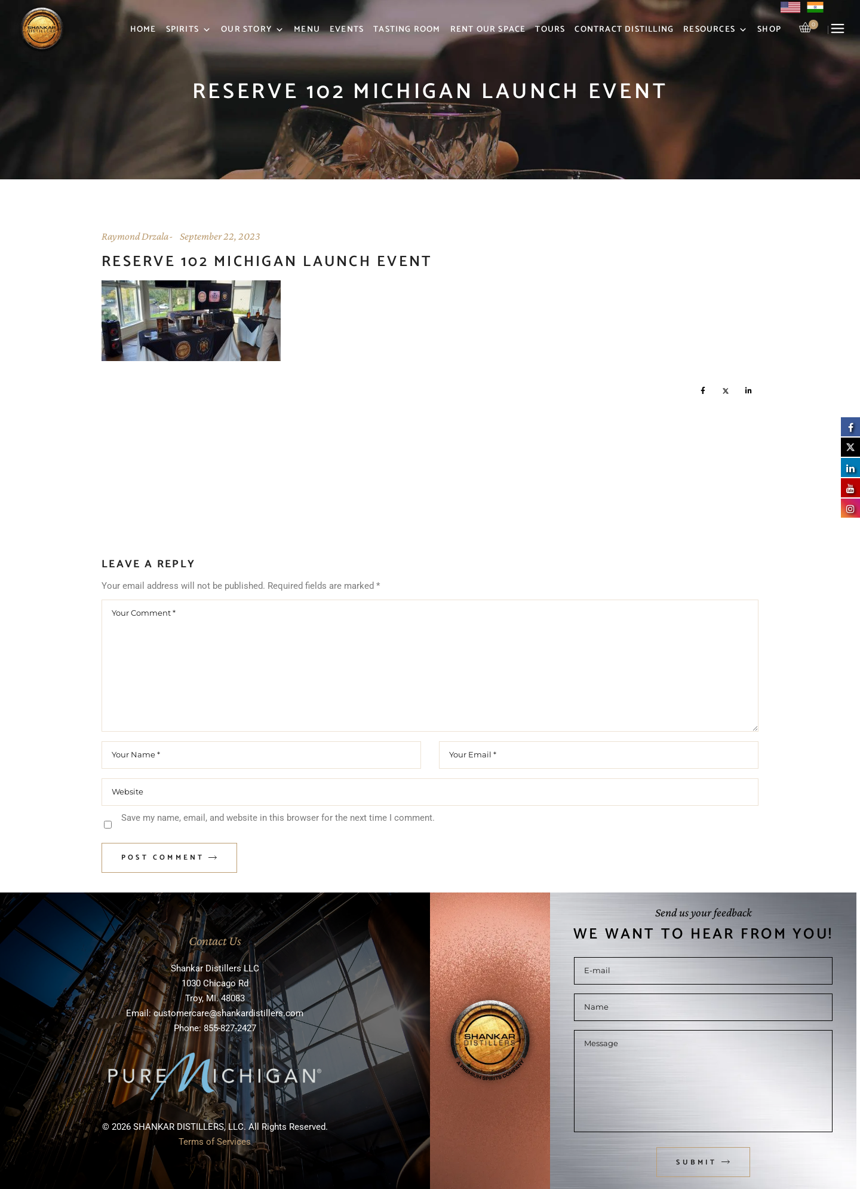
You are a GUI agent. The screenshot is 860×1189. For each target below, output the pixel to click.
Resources (715, 30)
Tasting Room (406, 29)
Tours (550, 29)
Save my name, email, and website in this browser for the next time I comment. (278, 817)
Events (347, 29)
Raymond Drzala (135, 236)
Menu (307, 29)
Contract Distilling (624, 29)
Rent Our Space (488, 29)
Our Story (252, 30)
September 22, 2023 (220, 236)
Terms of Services (215, 1141)
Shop (769, 29)
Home (143, 29)
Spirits (189, 30)
